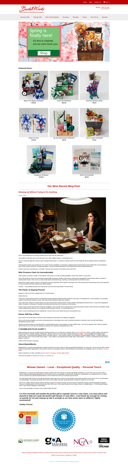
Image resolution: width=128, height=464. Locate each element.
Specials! (105, 17)
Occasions (65, 17)
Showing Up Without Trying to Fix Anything (37, 192)
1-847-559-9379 (105, 8)
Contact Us (97, 2)
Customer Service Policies (70, 452)
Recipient (76, 17)
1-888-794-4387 (105, 7)
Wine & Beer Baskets (52, 17)
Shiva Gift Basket (81, 332)
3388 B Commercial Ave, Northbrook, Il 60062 (64, 455)
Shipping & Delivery (37, 452)
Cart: (106, 2)
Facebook (47, 353)
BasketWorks (36, 355)
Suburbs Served (48, 452)
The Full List (94, 17)
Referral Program (26, 452)
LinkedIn (66, 353)
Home (85, 2)
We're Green (88, 452)
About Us (81, 452)
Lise (52, 355)
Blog (90, 2)
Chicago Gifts (37, 17)
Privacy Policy (58, 452)
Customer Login (101, 452)
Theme (84, 17)
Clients (94, 452)
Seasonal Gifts (25, 17)
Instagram (53, 353)
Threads (59, 353)
